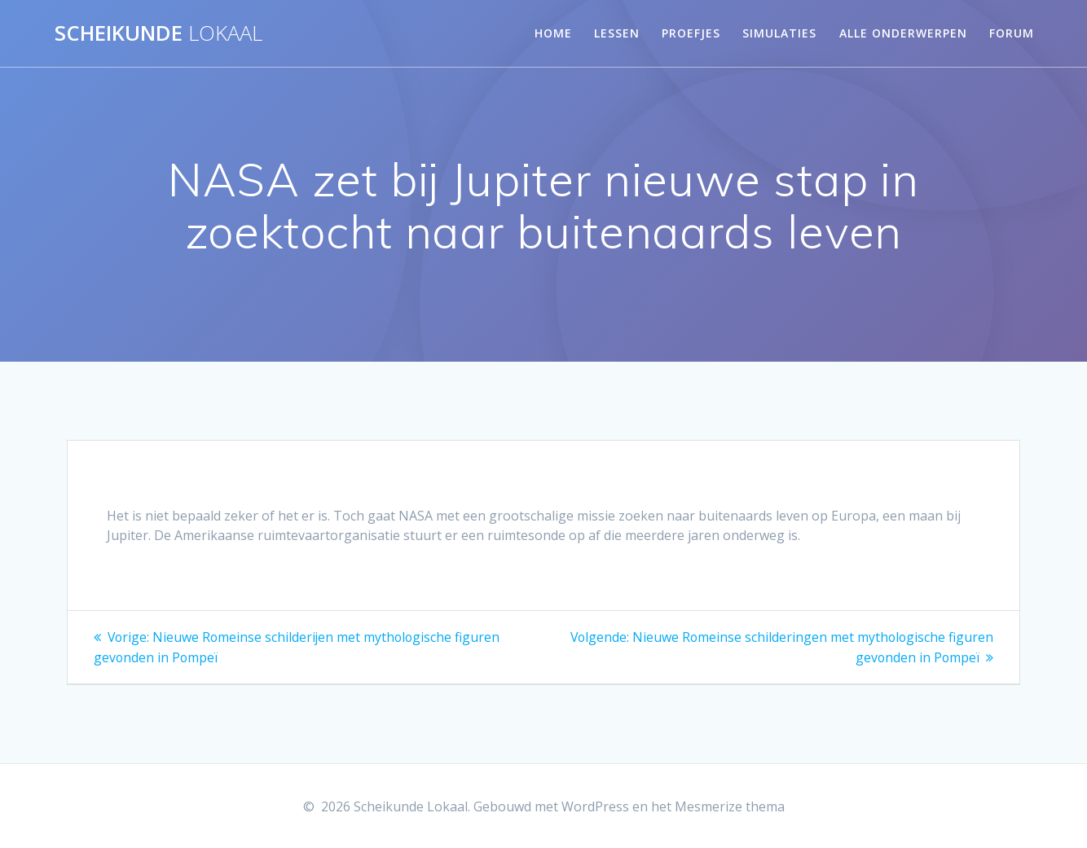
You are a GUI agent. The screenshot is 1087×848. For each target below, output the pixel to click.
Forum (1011, 33)
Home (553, 33)
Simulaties (779, 33)
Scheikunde (158, 33)
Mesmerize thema (730, 806)
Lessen (617, 33)
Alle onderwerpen (903, 33)
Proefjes (691, 33)
